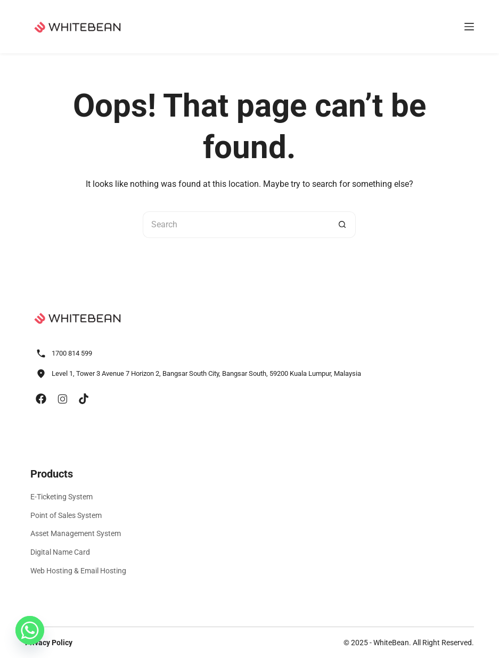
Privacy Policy (48, 642)
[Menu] (469, 26)
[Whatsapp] (29, 630)
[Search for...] (236, 224)
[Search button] (342, 224)
